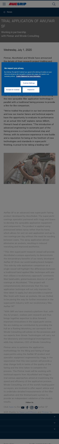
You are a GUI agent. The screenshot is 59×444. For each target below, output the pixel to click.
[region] (30, 79)
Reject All (30, 89)
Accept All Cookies (12, 89)
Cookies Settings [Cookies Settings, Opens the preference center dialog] (29, 83)
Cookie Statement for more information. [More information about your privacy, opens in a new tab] (28, 76)
